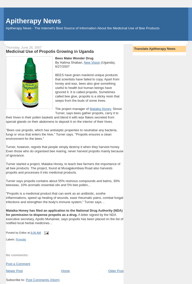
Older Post (116, 271)
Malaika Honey (100, 109)
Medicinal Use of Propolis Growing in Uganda (50, 51)
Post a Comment (18, 264)
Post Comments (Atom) (43, 280)
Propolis (21, 239)
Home (65, 271)
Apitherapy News (33, 21)
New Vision (92, 62)
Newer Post (14, 271)
